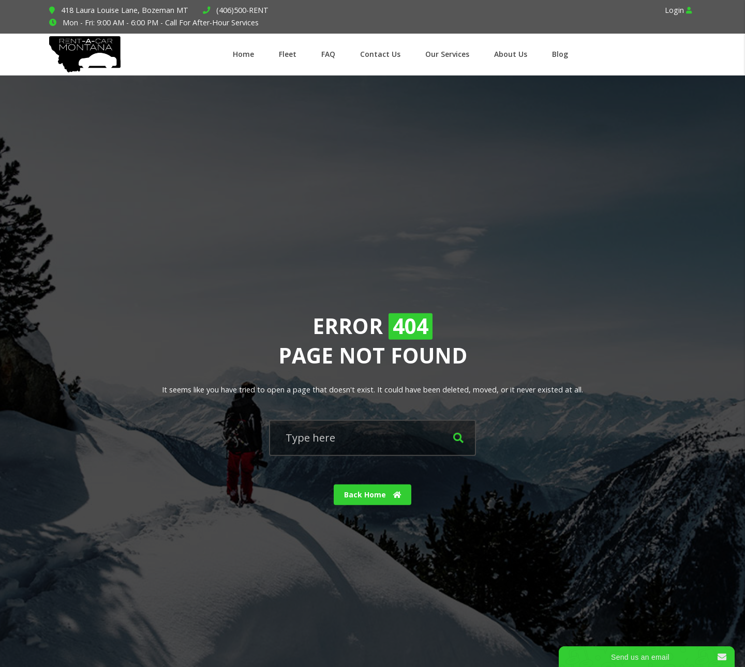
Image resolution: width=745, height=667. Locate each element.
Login (678, 10)
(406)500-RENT (242, 10)
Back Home (372, 494)
